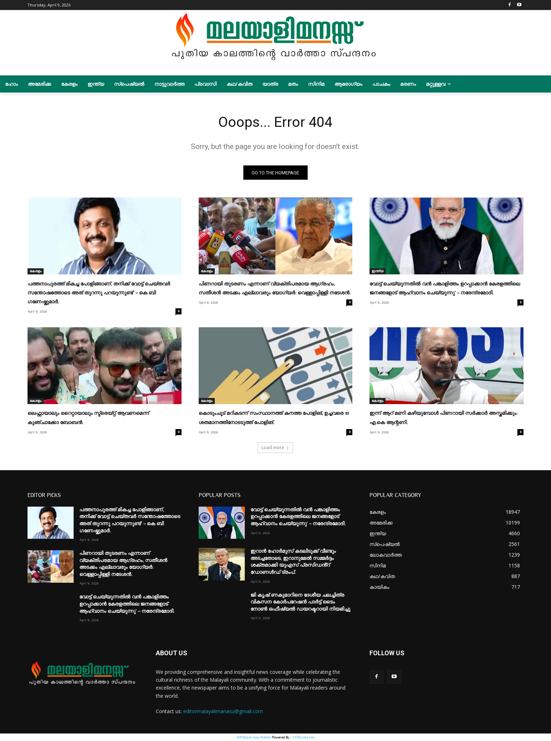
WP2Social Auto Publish (254, 737)
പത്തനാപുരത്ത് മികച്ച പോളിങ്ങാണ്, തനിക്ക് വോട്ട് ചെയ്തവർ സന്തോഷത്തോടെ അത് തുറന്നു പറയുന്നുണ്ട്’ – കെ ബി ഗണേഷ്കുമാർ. (99, 293)
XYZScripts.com (303, 737)
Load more (275, 447)
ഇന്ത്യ (377, 271)
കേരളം (35, 271)
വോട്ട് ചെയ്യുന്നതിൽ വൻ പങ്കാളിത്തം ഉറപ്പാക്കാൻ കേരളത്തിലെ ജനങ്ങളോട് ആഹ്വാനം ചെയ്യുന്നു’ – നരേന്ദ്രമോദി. (126, 604)
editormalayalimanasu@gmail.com (223, 711)
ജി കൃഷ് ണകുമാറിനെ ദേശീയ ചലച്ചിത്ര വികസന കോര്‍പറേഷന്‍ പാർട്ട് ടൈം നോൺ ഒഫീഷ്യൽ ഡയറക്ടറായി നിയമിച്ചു (300, 601)
